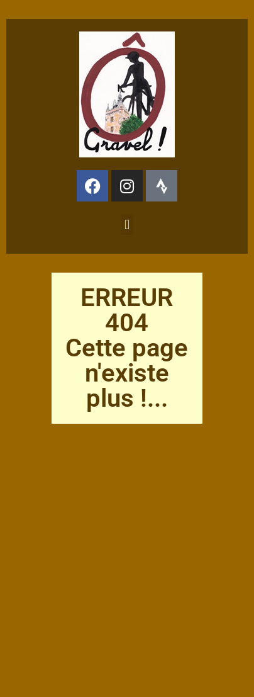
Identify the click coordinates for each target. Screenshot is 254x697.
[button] (127, 224)
